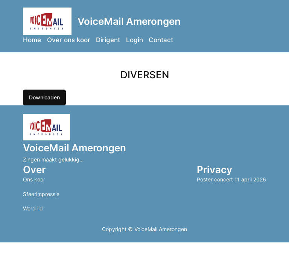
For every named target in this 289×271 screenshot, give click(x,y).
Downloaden (44, 97)
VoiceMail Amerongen (129, 21)
